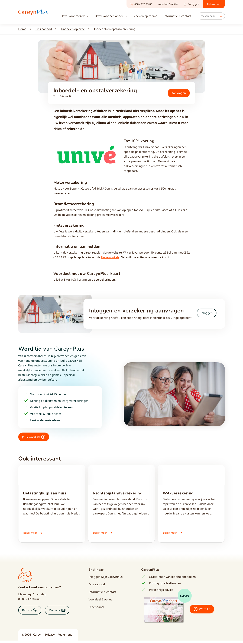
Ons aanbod (43, 29)
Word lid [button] (204, 611)
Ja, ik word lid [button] (31, 437)
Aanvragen (178, 93)
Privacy (50, 637)
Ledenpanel (96, 609)
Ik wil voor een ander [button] (109, 16)
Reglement (64, 637)
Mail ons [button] (54, 613)
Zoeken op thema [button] (145, 16)
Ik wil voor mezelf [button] (73, 16)
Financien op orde (73, 29)
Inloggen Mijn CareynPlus (106, 579)
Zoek (221, 16)
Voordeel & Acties (168, 4)
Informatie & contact (102, 594)
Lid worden (213, 4)
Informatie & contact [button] (177, 16)
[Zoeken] (211, 16)
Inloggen (191, 4)
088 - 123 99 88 (141, 4)
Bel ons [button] (27, 613)
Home (22, 29)
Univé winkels (110, 257)
